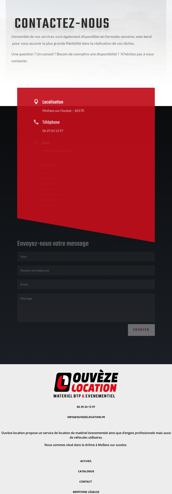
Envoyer (141, 327)
